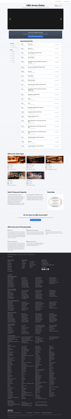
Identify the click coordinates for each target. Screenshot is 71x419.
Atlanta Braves (10, 292)
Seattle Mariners (52, 290)
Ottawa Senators (38, 317)
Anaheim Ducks (10, 313)
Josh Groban (23, 389)
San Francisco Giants (39, 298)
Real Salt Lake (37, 332)
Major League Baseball (12, 289)
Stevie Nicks (51, 370)
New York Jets (37, 284)
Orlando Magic (38, 307)
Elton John (23, 363)
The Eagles (51, 379)
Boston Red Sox (10, 295)
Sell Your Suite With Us (35, 219)
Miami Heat (23, 310)
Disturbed (23, 356)
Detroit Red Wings (24, 314)
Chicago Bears (10, 283)
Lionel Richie (37, 356)
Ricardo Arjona (52, 355)
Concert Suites (10, 271)
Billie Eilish (9, 367)
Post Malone (51, 353)
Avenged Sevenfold (11, 357)
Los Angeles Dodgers (25, 297)
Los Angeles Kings (24, 318)
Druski (22, 361)
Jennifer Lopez (24, 385)
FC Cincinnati (23, 325)
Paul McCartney (38, 397)
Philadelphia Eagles (38, 285)
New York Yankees (38, 293)
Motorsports (23, 402)
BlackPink (9, 370)
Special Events (10, 400)
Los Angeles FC (24, 331)
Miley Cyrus (37, 381)
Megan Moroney (38, 375)
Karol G (22, 396)
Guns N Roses (23, 371)
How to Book (32, 261)
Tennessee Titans (52, 281)
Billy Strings (10, 369)
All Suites (9, 261)
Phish (50, 349)
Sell (66, 1)
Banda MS (9, 362)
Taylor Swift (51, 376)
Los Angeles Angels (25, 296)
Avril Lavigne (10, 358)
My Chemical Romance (39, 386)
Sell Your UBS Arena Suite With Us (35, 36)
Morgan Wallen (38, 383)
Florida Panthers (24, 317)
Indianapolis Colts (24, 282)
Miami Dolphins (38, 278)
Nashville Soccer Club (25, 333)
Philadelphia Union (38, 329)
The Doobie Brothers (53, 378)
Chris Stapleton (10, 392)
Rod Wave (51, 356)
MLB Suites (10, 266)
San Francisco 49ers (52, 277)
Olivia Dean (37, 395)
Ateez (9, 356)
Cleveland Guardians (25, 290)
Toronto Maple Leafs (53, 315)
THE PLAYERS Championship (26, 405)
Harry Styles (23, 374)
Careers (23, 267)
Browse (58, 1)
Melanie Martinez (38, 377)
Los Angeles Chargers (25, 286)
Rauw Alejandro (52, 354)
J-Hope (22, 382)
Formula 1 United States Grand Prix (14, 404)
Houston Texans (24, 281)
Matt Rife (37, 374)
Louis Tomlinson (38, 358)
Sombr (50, 369)
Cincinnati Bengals (11, 284)
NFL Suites (9, 263)
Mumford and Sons (38, 385)
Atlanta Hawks (10, 302)
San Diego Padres (38, 297)
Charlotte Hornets (11, 305)
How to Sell (32, 263)
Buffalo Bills (10, 281)
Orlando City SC (38, 328)
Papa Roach (37, 396)
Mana (36, 368)
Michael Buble (37, 379)
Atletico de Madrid (11, 402)
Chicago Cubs (10, 296)
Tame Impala (51, 374)
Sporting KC (51, 327)
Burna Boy (9, 382)
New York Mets (38, 292)
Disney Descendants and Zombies (27, 355)
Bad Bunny (10, 361)
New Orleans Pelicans (39, 304)
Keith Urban (37, 346)
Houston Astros (24, 293)
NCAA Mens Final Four (39, 338)
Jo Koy (22, 386)
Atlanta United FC (11, 325)
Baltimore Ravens (11, 279)
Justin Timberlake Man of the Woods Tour (26, 393)
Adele (9, 350)
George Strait (23, 369)
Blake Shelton (10, 371)
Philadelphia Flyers (38, 318)
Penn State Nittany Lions (39, 341)
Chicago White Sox (11, 297)
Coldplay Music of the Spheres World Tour (13, 398)
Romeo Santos (51, 358)
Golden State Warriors (25, 303)
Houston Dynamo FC (25, 327)
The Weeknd (51, 382)
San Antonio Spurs (52, 304)
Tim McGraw (51, 384)
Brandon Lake (10, 376)
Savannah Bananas (25, 404)
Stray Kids (51, 371)
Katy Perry (23, 397)
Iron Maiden (23, 378)
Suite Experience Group (12, 254)
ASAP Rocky (10, 348)
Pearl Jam (51, 346)
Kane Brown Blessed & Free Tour (27, 395)
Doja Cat (23, 357)
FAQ (30, 267)
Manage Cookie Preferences (47, 412)
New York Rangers (38, 315)
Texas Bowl (51, 339)
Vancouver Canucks (52, 318)
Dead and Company (25, 350)
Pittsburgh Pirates (38, 296)
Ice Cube (23, 376)
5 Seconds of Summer (11, 346)
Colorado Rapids (11, 331)
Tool (50, 385)
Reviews (23, 266)
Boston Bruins (10, 314)
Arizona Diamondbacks (12, 290)
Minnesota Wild (24, 319)
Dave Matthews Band (25, 349)
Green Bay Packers (24, 279)
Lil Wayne (37, 354)
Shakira (50, 365)
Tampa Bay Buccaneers (53, 279)
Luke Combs (37, 363)
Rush (50, 361)
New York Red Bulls (38, 327)
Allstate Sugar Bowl (11, 338)
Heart (22, 375)
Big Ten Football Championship (27, 336)
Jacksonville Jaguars (25, 283)
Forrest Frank (23, 368)
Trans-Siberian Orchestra (53, 386)
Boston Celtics (10, 303)
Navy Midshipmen (38, 339)
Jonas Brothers (24, 388)
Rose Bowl (37, 342)
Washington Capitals (53, 320)
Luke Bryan (37, 362)
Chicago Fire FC (10, 329)
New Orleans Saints (38, 282)
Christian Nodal (10, 395)
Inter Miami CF (24, 328)
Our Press (23, 264)
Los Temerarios (38, 357)
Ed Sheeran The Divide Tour (26, 362)
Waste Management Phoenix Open (41, 405)
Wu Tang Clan (51, 392)
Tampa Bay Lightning (53, 314)
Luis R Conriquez (38, 361)
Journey (22, 390)
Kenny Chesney (38, 349)
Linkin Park (37, 355)
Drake (22, 360)
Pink (50, 350)
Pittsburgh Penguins (39, 319)
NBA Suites (10, 264)
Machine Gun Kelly (38, 364)
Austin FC (9, 326)
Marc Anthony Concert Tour (40, 369)
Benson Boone (10, 363)
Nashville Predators (24, 321)
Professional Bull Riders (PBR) (26, 403)
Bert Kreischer (10, 364)
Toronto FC (51, 329)
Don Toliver (23, 358)
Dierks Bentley (24, 353)
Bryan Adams (10, 381)
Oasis (36, 393)
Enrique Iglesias (24, 364)
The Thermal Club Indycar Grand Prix (41, 403)
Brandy (9, 377)
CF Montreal (10, 327)
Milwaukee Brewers (38, 290)
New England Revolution (39, 325)
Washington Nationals (53, 296)
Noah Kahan (37, 392)
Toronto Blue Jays (52, 295)
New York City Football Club (40, 326)
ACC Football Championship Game (14, 336)
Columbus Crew (10, 332)
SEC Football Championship (54, 336)
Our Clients (24, 263)
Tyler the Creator (52, 389)
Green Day (23, 370)
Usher (50, 390)
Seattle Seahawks (52, 278)
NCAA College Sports (11, 335)
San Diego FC (37, 333)
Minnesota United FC (25, 332)
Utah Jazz (51, 306)
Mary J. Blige (37, 372)
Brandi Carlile (10, 375)
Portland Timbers (38, 331)
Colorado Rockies (24, 291)
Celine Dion (10, 389)
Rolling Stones (51, 357)
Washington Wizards (53, 307)
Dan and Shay (24, 346)
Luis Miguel (37, 360)
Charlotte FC (10, 328)
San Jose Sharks (38, 320)
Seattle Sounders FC (52, 326)
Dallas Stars (23, 313)
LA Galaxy (23, 329)
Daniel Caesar (23, 347)
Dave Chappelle (24, 348)
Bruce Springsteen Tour (12, 378)
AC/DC (9, 347)
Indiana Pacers (24, 305)
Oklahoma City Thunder (39, 306)
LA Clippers (23, 306)
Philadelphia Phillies (39, 295)
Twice (50, 388)
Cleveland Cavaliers (11, 307)
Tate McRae (51, 375)
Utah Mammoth (52, 317)
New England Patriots (39, 281)
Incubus (22, 377)
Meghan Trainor (38, 376)
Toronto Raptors (52, 305)
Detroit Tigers (23, 292)
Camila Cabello (10, 383)
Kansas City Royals (24, 295)
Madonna (37, 365)
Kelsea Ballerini (38, 347)
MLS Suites (10, 269)
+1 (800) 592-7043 (45, 263)
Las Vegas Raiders (24, 285)
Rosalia (50, 360)
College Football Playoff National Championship (27, 341)
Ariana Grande (10, 355)
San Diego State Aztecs (53, 338)
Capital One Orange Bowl (26, 338)
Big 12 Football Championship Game (13, 342)
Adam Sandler (10, 349)
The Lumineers (51, 381)
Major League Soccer (11, 324)
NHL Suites (10, 267)
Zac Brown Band (52, 395)
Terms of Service (30, 412)
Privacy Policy (37, 412)
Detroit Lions (23, 278)
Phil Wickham (51, 348)
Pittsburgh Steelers (38, 286)
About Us (23, 261)
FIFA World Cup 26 (11, 403)
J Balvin (22, 379)
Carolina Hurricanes (11, 318)
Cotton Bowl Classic (25, 342)
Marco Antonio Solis (39, 370)
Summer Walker (52, 372)
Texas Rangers (51, 293)
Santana (50, 364)
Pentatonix (51, 347)
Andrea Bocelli (10, 354)
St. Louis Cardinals (52, 291)
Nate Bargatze (37, 388)
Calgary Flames (10, 317)
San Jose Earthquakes (53, 325)
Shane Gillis (51, 367)
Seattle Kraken (38, 321)
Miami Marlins (24, 298)
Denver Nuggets (10, 310)
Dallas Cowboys (10, 286)
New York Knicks (38, 305)
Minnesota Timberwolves (39, 303)
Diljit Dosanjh (23, 354)
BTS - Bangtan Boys (11, 360)
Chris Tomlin (10, 393)
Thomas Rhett (51, 383)
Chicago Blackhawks (11, 319)
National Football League (12, 276)
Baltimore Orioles (11, 293)
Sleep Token (51, 368)
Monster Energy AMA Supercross (41, 382)
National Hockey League (12, 312)
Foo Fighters (23, 367)
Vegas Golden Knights (53, 319)
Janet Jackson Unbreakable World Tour (27, 384)
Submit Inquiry (44, 261)
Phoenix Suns (37, 310)
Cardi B (9, 385)
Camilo (9, 384)
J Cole (22, 381)
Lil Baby (36, 353)
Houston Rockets (24, 304)
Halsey (22, 372)
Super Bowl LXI (52, 283)
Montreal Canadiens (25, 320)
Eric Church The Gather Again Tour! (27, 365)
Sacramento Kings (52, 303)
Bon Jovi (9, 374)
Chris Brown (10, 391)
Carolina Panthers (11, 282)
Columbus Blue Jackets (12, 321)
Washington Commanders (54, 282)
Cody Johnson (10, 396)
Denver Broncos (24, 277)
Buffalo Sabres (10, 315)
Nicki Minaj (37, 390)
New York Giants (38, 283)
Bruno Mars (10, 379)
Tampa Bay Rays (52, 292)
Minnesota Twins (38, 291)
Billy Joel (9, 368)
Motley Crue (37, 384)
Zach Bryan (51, 396)
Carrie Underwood (11, 388)
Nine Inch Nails (38, 391)
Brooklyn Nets (10, 304)
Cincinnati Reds (10, 298)
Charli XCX (9, 390)
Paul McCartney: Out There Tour (41, 398)
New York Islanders (30, 7)
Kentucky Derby (10, 405)
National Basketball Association (13, 300)
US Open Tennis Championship (40, 404)
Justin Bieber (23, 391)
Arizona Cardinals (11, 277)
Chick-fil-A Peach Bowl (25, 339)
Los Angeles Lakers (24, 307)
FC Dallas (23, 326)
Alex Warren (10, 353)
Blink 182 (9, 372)
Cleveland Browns (11, 285)
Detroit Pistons (24, 302)
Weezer (50, 391)
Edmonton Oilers (24, 315)
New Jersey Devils (38, 313)
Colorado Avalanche (11, 320)
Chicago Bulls (10, 306)
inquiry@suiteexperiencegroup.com (48, 264)
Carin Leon (9, 386)
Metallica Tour (37, 378)
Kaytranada (23, 398)
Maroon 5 (37, 371)
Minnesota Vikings (38, 279)
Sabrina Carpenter (52, 362)
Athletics (9, 291)
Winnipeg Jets (51, 321)
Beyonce (9, 365)
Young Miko (51, 393)
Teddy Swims (51, 377)
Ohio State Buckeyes (39, 340)
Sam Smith (51, 363)
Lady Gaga (37, 350)
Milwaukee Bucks (38, 302)
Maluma (36, 367)
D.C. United (9, 333)
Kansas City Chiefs (24, 284)
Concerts (9, 345)
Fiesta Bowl (37, 336)
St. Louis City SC (52, 328)
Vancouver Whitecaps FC (53, 331)
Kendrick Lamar (38, 348)
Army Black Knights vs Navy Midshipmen (13, 340)
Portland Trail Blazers (53, 302)
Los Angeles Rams (38, 277)
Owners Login (10, 256)
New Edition (37, 389)
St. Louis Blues (51, 313)
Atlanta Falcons (10, 278)
